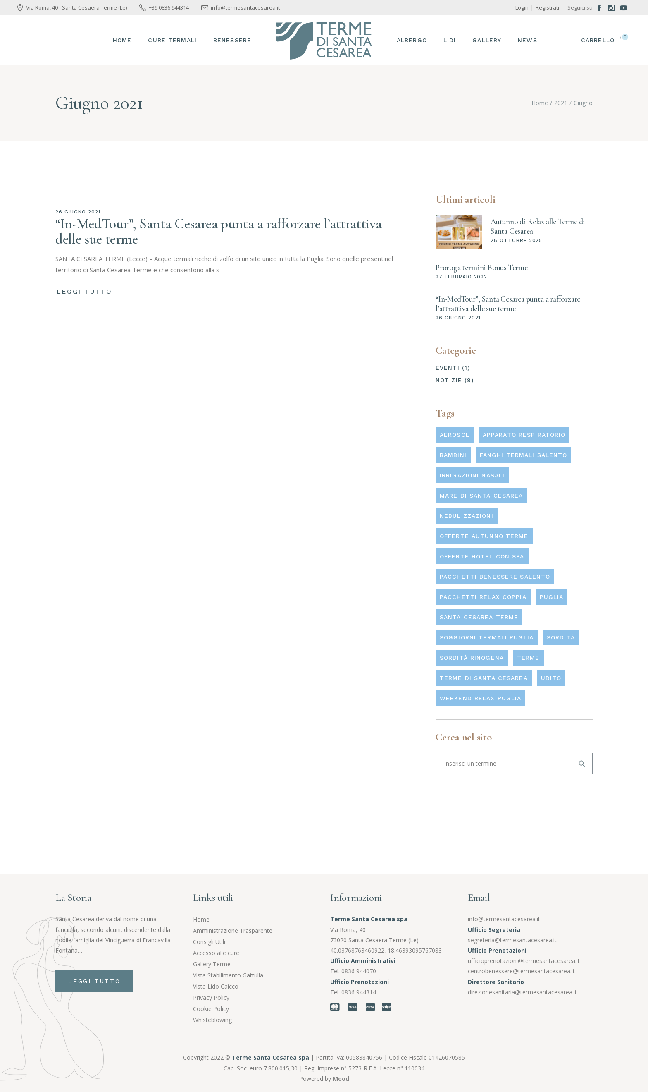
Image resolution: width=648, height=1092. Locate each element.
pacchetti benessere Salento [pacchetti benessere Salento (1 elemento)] (495, 576)
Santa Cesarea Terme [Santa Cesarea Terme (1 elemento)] (479, 617)
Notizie (449, 380)
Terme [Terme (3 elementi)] (528, 657)
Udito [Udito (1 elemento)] (551, 678)
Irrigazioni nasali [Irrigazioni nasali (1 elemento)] (472, 475)
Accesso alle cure (216, 953)
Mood (341, 1078)
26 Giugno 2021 (77, 212)
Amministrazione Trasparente (232, 930)
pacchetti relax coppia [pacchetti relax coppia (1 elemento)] (483, 597)
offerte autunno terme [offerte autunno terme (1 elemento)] (484, 536)
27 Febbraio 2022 (461, 277)
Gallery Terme (212, 964)
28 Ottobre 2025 (516, 240)
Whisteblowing (212, 1020)
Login (522, 7)
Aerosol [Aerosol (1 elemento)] (454, 434)
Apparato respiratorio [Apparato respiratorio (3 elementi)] (524, 434)
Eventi (448, 367)
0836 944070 (358, 971)
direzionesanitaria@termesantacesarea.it (522, 992)
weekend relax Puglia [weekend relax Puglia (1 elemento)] (480, 698)
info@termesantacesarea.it (504, 919)
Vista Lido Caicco (215, 986)
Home (201, 919)
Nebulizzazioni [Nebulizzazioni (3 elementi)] (466, 515)
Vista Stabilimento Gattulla (228, 975)
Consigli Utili (209, 942)
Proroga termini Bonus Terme (482, 267)
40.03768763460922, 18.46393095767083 (386, 950)
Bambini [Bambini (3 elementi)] (453, 455)
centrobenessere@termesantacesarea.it (521, 971)
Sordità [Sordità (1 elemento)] (561, 637)
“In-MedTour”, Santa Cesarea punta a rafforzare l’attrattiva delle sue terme (218, 231)
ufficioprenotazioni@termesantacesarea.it (524, 961)
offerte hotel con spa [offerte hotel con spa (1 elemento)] (482, 556)
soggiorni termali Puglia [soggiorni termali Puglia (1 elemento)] (487, 637)
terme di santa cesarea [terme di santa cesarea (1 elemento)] (484, 678)
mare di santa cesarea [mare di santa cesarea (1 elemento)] (481, 495)
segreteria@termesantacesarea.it (512, 940)
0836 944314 (358, 992)
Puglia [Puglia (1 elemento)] (552, 597)
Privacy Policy (211, 997)
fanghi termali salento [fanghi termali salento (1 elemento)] (523, 455)
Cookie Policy (211, 1009)
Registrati (547, 7)
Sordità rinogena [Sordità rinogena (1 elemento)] (472, 657)
